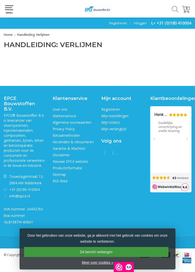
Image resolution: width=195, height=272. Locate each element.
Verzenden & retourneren (73, 142)
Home (8, 35)
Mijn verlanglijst (114, 128)
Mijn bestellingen (115, 115)
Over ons (60, 109)
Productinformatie (67, 168)
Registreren (118, 23)
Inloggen (140, 23)
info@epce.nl (19, 196)
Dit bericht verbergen (96, 252)
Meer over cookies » (97, 262)
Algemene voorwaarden (72, 122)
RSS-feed (60, 181)
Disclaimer (61, 155)
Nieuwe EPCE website (70, 161)
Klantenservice (64, 115)
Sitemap (59, 174)
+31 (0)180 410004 (174, 23)
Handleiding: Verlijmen (33, 35)
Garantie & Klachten (69, 148)
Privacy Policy (64, 128)
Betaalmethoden (66, 135)
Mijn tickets (110, 122)
